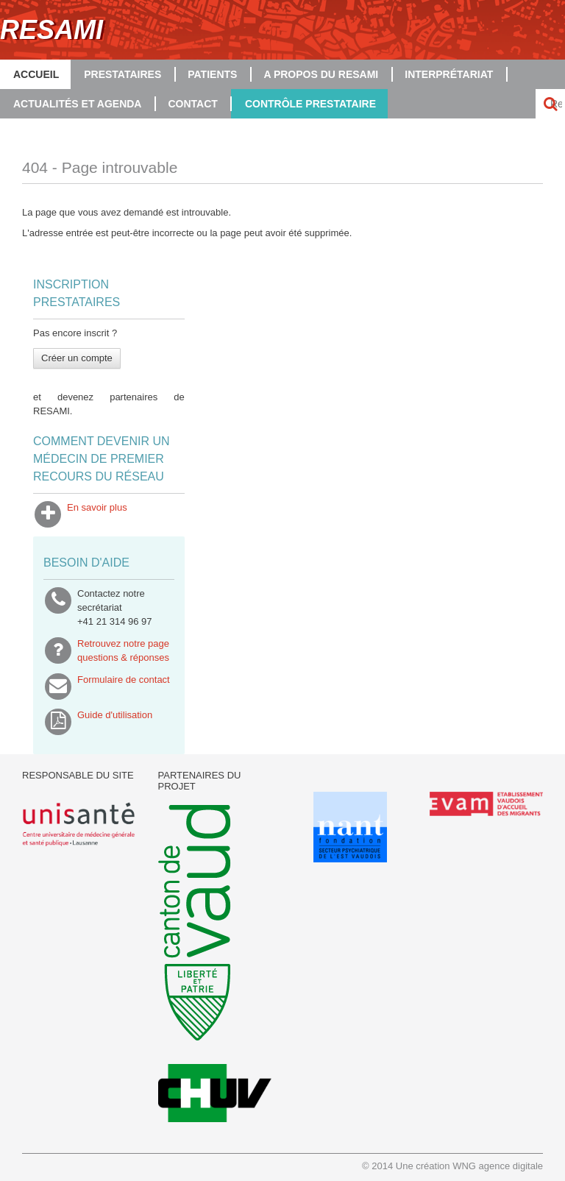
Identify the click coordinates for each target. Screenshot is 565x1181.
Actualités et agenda (77, 104)
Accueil (36, 74)
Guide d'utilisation (114, 722)
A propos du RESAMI (320, 74)
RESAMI (51, 30)
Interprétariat (449, 74)
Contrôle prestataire (310, 104)
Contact (192, 104)
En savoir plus (97, 514)
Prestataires (122, 74)
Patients (212, 74)
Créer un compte (77, 357)
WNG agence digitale (497, 1165)
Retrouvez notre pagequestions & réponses (123, 650)
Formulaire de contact (123, 686)
